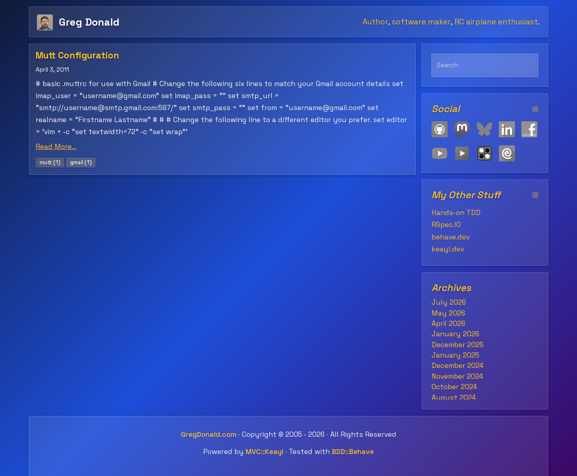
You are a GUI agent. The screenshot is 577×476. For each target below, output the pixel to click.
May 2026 (448, 313)
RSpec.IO (446, 224)
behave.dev (451, 237)
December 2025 (458, 344)
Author (375, 22)
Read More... (56, 146)
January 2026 (455, 333)
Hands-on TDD (456, 212)
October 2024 (454, 386)
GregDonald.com (208, 434)
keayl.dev (448, 249)
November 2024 (457, 376)
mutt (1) (50, 162)
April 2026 (448, 323)
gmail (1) (81, 162)
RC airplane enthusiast (496, 22)
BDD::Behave (353, 451)
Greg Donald (89, 22)
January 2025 (455, 355)
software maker (421, 22)
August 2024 (454, 397)
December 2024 (458, 365)
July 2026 (449, 302)
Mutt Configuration (77, 55)
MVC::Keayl (264, 451)
